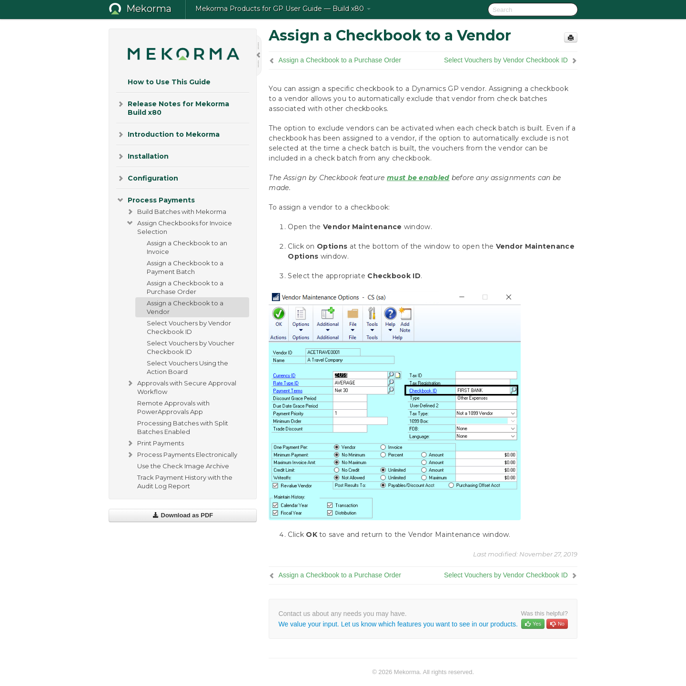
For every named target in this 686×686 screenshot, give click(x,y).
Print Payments (155, 443)
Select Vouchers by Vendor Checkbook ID (189, 327)
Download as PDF (182, 515)
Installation (142, 156)
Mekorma (149, 8)
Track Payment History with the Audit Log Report (184, 482)
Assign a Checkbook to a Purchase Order (185, 287)
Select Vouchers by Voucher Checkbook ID (190, 347)
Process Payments (155, 200)
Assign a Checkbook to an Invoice (187, 247)
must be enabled (418, 177)
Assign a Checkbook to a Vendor (185, 307)
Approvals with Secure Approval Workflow (181, 386)
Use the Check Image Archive (183, 466)
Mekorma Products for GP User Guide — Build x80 (283, 8)
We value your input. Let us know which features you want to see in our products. (397, 624)
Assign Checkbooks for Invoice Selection (179, 226)
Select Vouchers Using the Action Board (187, 367)
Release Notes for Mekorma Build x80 (172, 107)
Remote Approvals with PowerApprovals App (173, 407)
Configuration (147, 178)
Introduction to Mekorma (168, 134)
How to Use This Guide (169, 82)
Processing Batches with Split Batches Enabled (182, 427)
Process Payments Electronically (181, 454)
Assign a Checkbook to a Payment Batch (185, 267)
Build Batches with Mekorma (176, 211)
